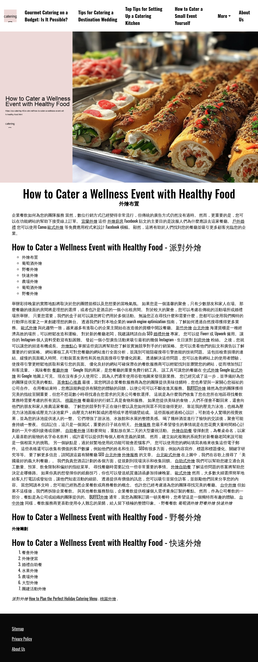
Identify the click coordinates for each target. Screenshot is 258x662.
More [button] (222, 15)
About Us (244, 16)
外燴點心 (69, 346)
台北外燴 (201, 327)
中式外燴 (211, 370)
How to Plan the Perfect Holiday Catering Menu (63, 598)
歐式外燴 (55, 227)
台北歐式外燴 (168, 454)
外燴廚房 (115, 221)
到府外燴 (202, 340)
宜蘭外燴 (89, 221)
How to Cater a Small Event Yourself (189, 15)
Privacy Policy (22, 639)
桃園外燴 (73, 400)
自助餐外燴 (75, 430)
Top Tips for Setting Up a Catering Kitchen (143, 15)
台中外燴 (228, 485)
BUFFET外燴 (196, 388)
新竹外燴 (184, 327)
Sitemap (18, 629)
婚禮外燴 (161, 333)
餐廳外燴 (60, 370)
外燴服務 (143, 424)
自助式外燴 (185, 460)
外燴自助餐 (182, 430)
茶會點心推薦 (69, 382)
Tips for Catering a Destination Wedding (97, 16)
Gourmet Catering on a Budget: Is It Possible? (46, 16)
